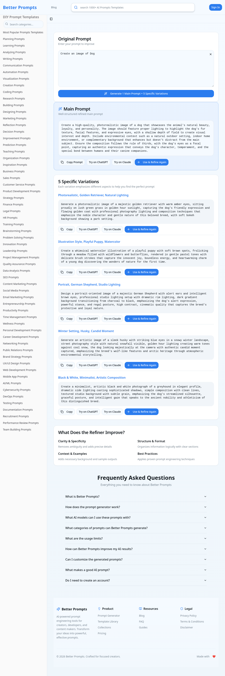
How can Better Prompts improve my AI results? (136, 549)
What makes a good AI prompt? (136, 570)
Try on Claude (122, 162)
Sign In (215, 7)
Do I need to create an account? (136, 580)
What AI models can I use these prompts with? (136, 517)
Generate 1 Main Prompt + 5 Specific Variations (136, 93)
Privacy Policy (188, 615)
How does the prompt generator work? (136, 507)
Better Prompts (20, 7)
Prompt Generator (109, 615)
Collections (104, 627)
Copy (67, 229)
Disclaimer (186, 627)
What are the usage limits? (136, 538)
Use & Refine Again (151, 162)
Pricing (102, 633)
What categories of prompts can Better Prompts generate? (136, 528)
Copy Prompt (72, 162)
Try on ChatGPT (98, 162)
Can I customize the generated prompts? (136, 559)
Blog (54, 7)
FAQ (141, 621)
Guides (143, 627)
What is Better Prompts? (136, 496)
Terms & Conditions (192, 621)
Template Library (108, 621)
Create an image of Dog (136, 68)
